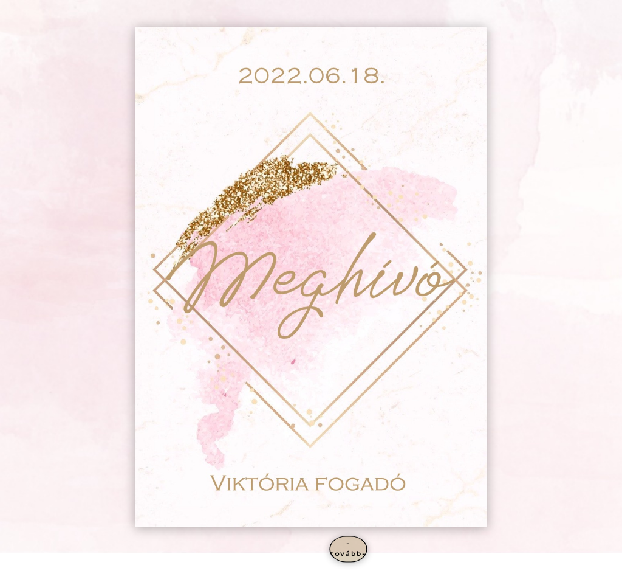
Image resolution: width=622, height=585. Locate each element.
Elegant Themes (108, 573)
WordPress (178, 573)
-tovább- (348, 548)
